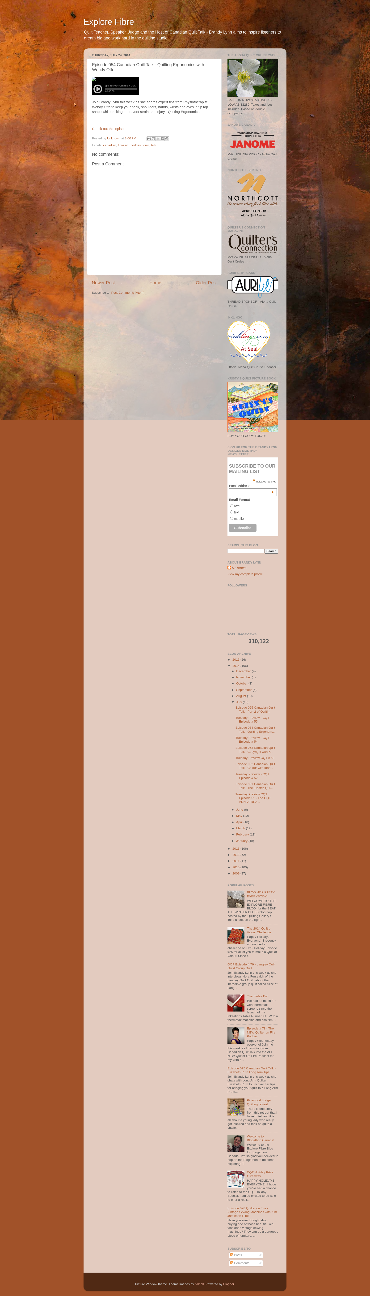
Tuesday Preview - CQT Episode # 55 (252, 719)
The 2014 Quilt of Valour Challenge (259, 930)
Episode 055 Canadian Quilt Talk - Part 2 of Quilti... (255, 709)
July (239, 702)
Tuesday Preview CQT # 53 (254, 758)
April (240, 822)
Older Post (206, 282)
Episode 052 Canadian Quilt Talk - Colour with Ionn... (255, 766)
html (237, 506)
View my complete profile (245, 574)
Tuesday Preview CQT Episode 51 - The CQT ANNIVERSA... (253, 798)
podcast (136, 145)
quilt (146, 145)
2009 (236, 873)
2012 (236, 855)
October (242, 683)
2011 (236, 861)
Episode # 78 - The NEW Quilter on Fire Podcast (261, 1032)
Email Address (251, 486)
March (241, 828)
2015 (236, 659)
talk (153, 145)
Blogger (228, 1284)
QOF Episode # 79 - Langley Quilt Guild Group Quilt (251, 966)
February (243, 834)
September (244, 690)
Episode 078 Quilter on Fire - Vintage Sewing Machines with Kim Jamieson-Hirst (252, 1212)
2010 (236, 867)
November (244, 677)
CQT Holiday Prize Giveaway (260, 1174)
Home (155, 282)
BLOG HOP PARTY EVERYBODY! (261, 894)
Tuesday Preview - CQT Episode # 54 (252, 739)
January (242, 841)
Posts (236, 1255)
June (240, 809)
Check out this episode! (110, 129)
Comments (239, 1263)
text (236, 512)
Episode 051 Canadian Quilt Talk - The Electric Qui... (255, 786)
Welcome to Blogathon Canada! (260, 1138)
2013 (236, 848)
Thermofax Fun (258, 996)
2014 (236, 665)
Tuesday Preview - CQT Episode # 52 (252, 776)
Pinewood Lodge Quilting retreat (259, 1102)
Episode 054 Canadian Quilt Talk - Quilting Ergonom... (255, 729)
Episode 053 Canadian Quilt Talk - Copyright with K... (255, 749)
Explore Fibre (109, 22)
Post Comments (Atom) (127, 292)
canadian (109, 145)
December (244, 671)
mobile (239, 519)
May (239, 816)
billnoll (199, 1284)
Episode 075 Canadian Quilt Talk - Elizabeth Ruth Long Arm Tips (251, 1070)
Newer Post (103, 282)
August (241, 696)
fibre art (123, 145)
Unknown (239, 567)
